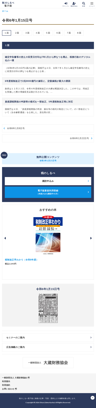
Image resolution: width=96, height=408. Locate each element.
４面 (37, 33)
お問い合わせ (8, 389)
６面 (58, 33)
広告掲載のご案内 (15, 347)
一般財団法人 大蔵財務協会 (14, 378)
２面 (17, 33)
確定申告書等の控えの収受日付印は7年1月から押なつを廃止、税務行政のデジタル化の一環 (47, 59)
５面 (48, 33)
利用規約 (6, 385)
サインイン (66, 4)
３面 (27, 33)
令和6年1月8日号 (16, 128)
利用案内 (6, 381)
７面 (68, 33)
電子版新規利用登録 (48, 192)
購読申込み (74, 4)
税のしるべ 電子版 (8, 4)
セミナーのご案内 (15, 337)
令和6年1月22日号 (79, 138)
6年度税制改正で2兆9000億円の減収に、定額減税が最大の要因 (37, 81)
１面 (6, 33)
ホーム (5, 11)
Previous (5, 238)
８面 (79, 33)
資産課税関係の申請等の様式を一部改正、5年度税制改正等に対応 (39, 102)
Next (91, 238)
